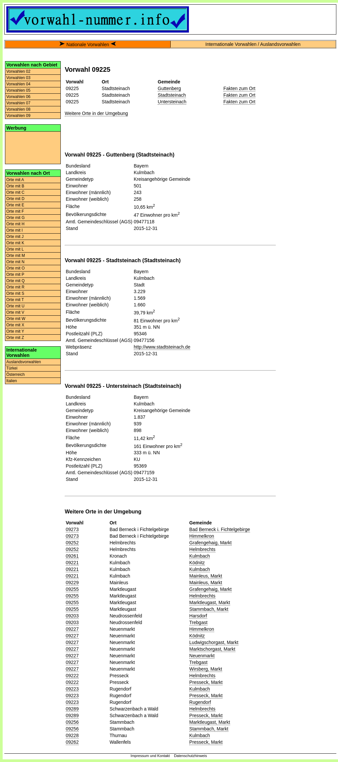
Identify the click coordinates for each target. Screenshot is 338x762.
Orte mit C (15, 192)
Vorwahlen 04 (18, 84)
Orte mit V (15, 312)
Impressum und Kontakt (150, 756)
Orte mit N (15, 262)
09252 (72, 542)
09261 (72, 556)
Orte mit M (15, 255)
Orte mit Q (15, 280)
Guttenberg (169, 88)
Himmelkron (201, 536)
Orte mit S (15, 293)
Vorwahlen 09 (18, 115)
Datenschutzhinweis (190, 756)
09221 (72, 562)
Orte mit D (15, 198)
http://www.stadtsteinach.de (162, 347)
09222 (72, 675)
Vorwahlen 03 (18, 77)
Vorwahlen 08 (18, 109)
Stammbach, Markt (208, 609)
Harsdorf (198, 615)
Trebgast (198, 622)
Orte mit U (15, 306)
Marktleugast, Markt (209, 602)
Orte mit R (15, 287)
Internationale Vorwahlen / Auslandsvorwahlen (253, 44)
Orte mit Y (15, 331)
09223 (72, 689)
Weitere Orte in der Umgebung (96, 113)
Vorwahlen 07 (18, 103)
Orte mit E (15, 205)
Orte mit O (15, 268)
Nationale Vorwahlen (87, 44)
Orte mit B (15, 186)
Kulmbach (199, 556)
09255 (72, 589)
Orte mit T (15, 299)
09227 (72, 629)
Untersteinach (172, 101)
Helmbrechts (202, 549)
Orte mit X (15, 325)
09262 (72, 742)
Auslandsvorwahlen (23, 362)
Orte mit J (15, 236)
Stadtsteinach (172, 95)
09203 (72, 615)
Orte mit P (15, 274)
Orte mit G (15, 217)
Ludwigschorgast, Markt (213, 642)
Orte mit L (15, 249)
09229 (72, 582)
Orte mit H (15, 224)
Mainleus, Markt (205, 576)
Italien (11, 381)
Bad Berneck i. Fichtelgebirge (219, 529)
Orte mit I (14, 230)
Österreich (15, 374)
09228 (72, 735)
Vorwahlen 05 (18, 90)
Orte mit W (15, 318)
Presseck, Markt (205, 682)
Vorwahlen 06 (18, 96)
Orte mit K (15, 243)
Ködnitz (197, 562)
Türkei (11, 368)
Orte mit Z (15, 337)
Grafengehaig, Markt (210, 542)
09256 (72, 722)
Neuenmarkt (201, 655)
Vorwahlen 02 (18, 71)
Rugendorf (200, 702)
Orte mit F (15, 211)
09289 (72, 708)
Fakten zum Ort (239, 88)
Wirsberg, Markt (205, 669)
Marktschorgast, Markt (212, 649)
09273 (72, 529)
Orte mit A (15, 179)
